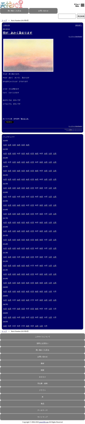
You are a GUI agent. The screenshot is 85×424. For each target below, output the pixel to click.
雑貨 (42, 370)
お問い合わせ (43, 11)
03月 (14, 145)
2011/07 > (78, 25)
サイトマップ (42, 417)
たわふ (70, 129)
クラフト (42, 390)
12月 (54, 153)
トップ (4, 20)
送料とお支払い (42, 343)
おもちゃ (42, 377)
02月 (9, 145)
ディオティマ (42, 410)
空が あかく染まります (17, 32)
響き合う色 (24, 119)
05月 (23, 145)
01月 (5, 145)
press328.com (44, 422)
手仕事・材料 (42, 383)
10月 (45, 153)
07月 (32, 153)
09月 (41, 162)
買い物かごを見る (14, 11)
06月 (27, 145)
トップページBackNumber (75, 36)
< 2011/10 (6, 25)
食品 (42, 403)
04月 (18, 145)
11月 (50, 153)
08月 (36, 153)
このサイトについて (42, 337)
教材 (42, 363)
